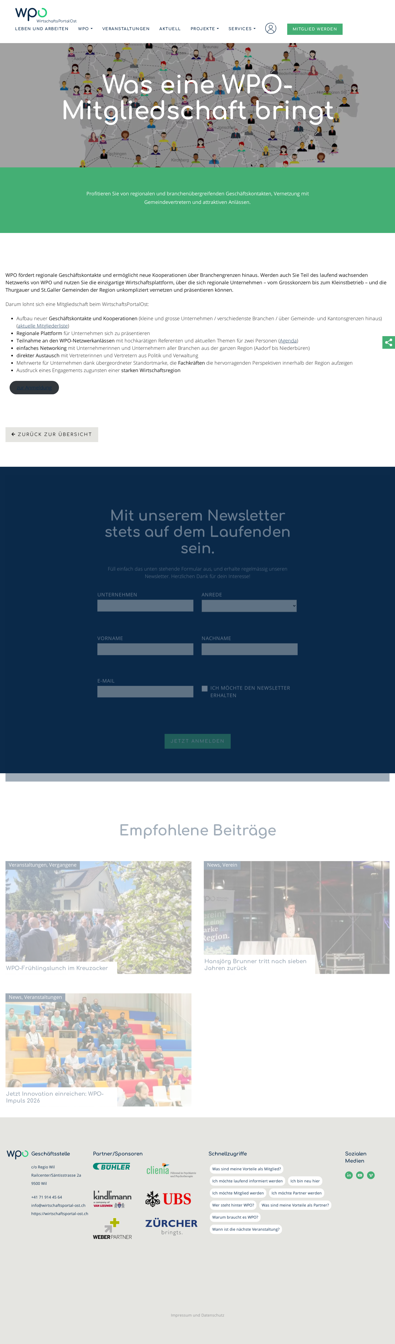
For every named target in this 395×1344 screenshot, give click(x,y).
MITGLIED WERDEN (315, 29)
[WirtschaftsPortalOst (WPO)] (46, 15)
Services (240, 29)
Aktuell (170, 29)
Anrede (212, 598)
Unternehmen (117, 598)
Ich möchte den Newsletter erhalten (250, 695)
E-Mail (106, 684)
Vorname (110, 642)
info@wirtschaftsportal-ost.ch (58, 1205)
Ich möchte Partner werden (297, 1193)
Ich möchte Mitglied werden (238, 1193)
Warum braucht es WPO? (235, 1217)
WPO (83, 29)
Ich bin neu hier (305, 1180)
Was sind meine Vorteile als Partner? (295, 1205)
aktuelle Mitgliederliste (43, 325)
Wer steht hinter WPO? (233, 1205)
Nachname (216, 642)
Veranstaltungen (126, 29)
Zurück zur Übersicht (52, 434)
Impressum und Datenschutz (197, 1315)
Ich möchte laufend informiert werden (247, 1180)
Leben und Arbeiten (42, 29)
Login (270, 28)
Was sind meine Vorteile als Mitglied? (246, 1168)
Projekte (203, 29)
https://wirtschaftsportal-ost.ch (59, 1213)
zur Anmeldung (34, 387)
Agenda (288, 340)
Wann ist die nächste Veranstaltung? (246, 1229)
